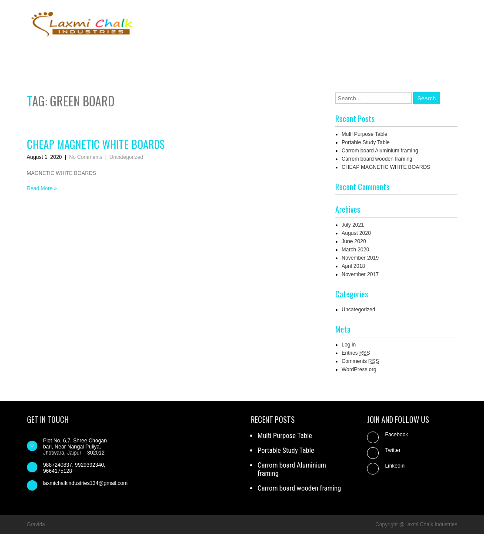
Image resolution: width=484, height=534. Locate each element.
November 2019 (360, 258)
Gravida (36, 524)
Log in (349, 345)
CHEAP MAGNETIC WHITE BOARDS (96, 144)
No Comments (86, 157)
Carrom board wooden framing (377, 159)
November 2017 (360, 274)
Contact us (382, 55)
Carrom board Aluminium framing (380, 151)
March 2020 (355, 250)
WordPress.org (359, 369)
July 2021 (353, 225)
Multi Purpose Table (364, 134)
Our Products (431, 55)
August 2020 (356, 233)
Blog (346, 55)
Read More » (42, 188)
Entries (356, 353)
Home (276, 55)
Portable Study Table (366, 142)
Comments (360, 361)
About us (312, 55)
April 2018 (353, 266)
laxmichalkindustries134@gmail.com (85, 483)
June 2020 (354, 241)
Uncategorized (126, 157)
